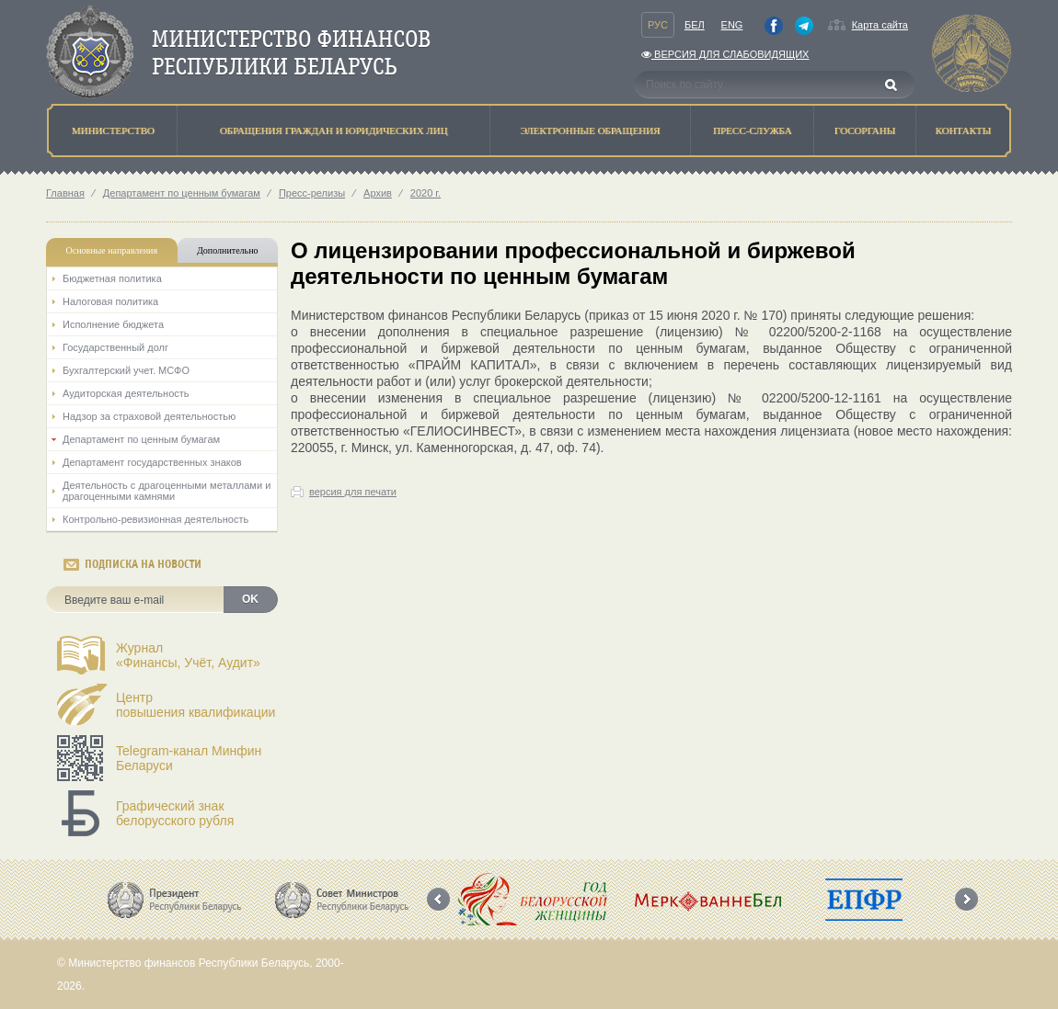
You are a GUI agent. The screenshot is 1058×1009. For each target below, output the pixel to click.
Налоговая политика (110, 301)
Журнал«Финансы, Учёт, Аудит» (188, 655)
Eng (732, 24)
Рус (658, 24)
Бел (694, 24)
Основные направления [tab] (112, 250)
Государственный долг (115, 347)
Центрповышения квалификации (195, 705)
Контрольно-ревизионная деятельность (155, 519)
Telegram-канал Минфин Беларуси (188, 758)
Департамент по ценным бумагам (181, 192)
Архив (377, 192)
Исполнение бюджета (113, 324)
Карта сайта (880, 24)
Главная (65, 192)
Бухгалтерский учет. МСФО (126, 370)
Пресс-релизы (312, 192)
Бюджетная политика (112, 278)
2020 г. (425, 192)
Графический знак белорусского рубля (175, 813)
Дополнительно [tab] (227, 250)
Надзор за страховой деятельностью (149, 416)
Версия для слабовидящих (725, 54)
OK (250, 599)
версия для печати (353, 491)
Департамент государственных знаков (152, 462)
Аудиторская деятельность (126, 393)
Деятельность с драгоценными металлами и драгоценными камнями (166, 491)
